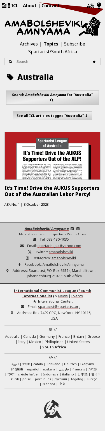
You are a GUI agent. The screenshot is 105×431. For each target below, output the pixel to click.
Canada (29, 336)
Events (77, 295)
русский (61, 379)
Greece (94, 336)
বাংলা (26, 364)
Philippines (54, 341)
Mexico (35, 341)
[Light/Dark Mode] (99, 5)
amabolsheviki (61, 251)
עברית (92, 369)
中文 (62, 383)
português (43, 379)
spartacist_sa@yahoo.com (59, 245)
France (64, 336)
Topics (51, 44)
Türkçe (92, 379)
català (38, 364)
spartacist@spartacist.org (59, 306)
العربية (15, 364)
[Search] (95, 61)
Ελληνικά (87, 364)
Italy (21, 341)
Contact (50, 6)
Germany (47, 336)
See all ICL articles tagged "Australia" (53, 115)
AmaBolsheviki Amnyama (47, 228)
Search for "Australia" (52, 97)
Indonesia (51, 374)
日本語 (83, 374)
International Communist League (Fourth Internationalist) (52, 293)
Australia (12, 336)
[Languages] (90, 6)
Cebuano (53, 364)
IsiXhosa (48, 384)
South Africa (54, 346)
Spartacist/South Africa (52, 52)
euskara (49, 369)
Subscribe (74, 44)
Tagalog (77, 379)
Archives (29, 44)
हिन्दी (11, 374)
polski (26, 379)
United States (78, 341)
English (17, 369)
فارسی (64, 369)
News (63, 295)
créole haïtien (28, 374)
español (33, 369)
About (30, 6)
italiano (68, 374)
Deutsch (70, 364)
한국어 (96, 374)
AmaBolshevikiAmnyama (63, 264)
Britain (78, 336)
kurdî (15, 379)
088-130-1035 (57, 239)
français (79, 369)
